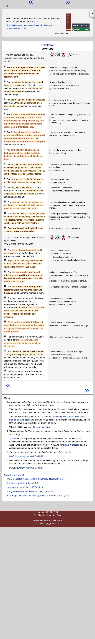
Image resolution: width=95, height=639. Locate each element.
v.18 (57, 464)
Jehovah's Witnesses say (71, 445)
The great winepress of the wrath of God (25, 491)
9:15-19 (39, 487)
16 (5, 286)
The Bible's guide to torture (19, 483)
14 (5, 260)
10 (5, 201)
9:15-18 (49, 491)
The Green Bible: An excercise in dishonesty (27, 479)
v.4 (52, 405)
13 (5, 249)
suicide (48, 427)
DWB (11, 456)
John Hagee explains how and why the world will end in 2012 (35, 496)
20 (5, 351)
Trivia (8, 25)
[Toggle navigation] (7, 6)
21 (5, 371)
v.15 (68, 452)
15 (5, 271)
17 (5, 297)
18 (5, 322)
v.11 (20, 434)
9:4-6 (35, 483)
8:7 (18, 412)
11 (5, 213)
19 (5, 336)
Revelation (47, 44)
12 (5, 228)
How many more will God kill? (29, 456)
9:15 (67, 496)
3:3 (33, 21)
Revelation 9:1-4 (57, 479)
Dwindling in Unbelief (14, 475)
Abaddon (13, 438)
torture (37, 427)
